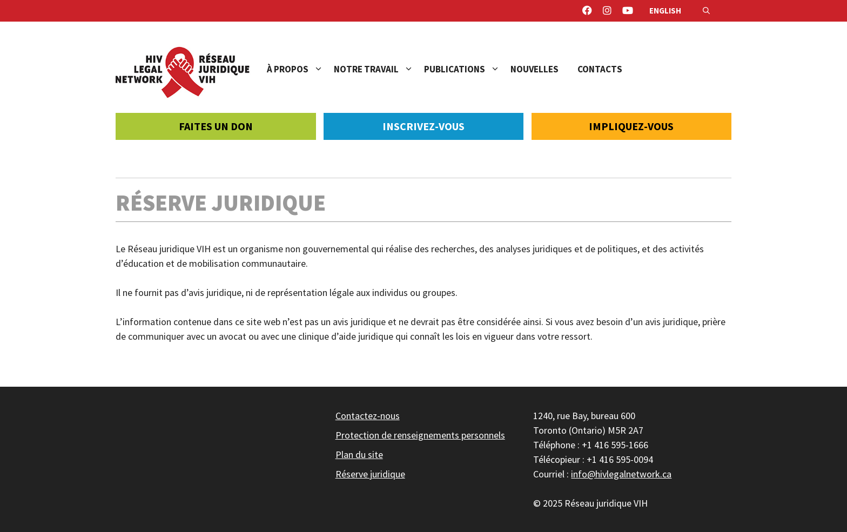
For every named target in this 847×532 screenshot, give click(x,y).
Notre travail (379, 69)
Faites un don (216, 126)
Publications (467, 69)
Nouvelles (534, 69)
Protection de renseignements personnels (420, 435)
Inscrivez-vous (423, 126)
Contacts (599, 69)
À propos (300, 69)
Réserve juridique (370, 474)
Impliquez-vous (631, 126)
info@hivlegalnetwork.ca (621, 474)
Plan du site (359, 454)
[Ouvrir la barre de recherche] (706, 11)
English (665, 10)
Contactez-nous (367, 415)
